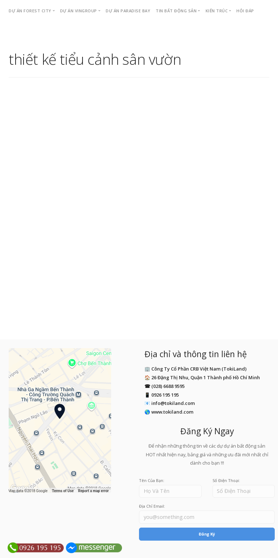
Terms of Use (63, 491)
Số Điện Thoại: (226, 480)
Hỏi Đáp (245, 10)
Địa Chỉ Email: (152, 506)
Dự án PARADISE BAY (128, 10)
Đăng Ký (207, 534)
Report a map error (93, 491)
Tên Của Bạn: (151, 480)
